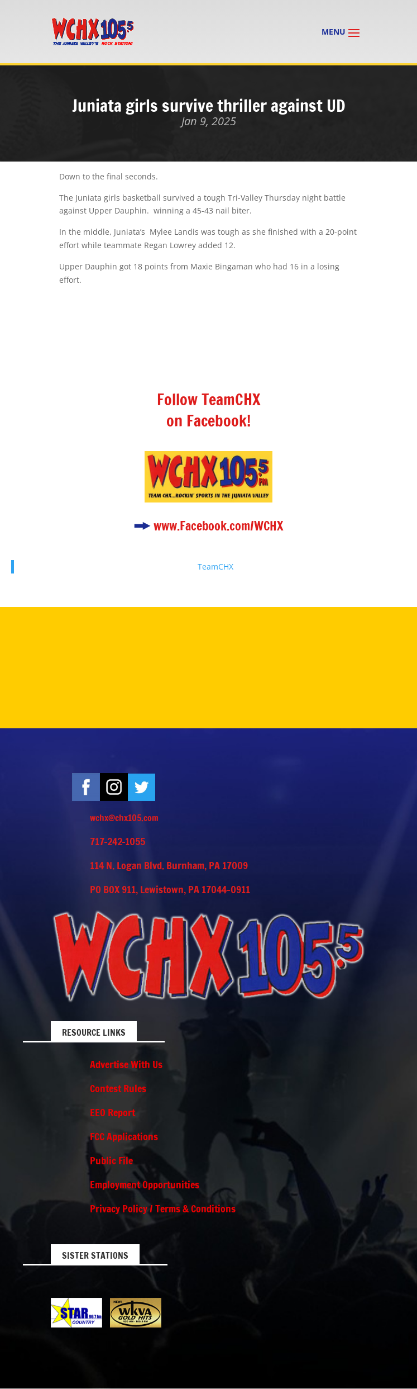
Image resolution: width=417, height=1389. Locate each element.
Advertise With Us (126, 1064)
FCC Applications (124, 1136)
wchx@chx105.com (124, 818)
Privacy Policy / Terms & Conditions (163, 1208)
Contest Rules (118, 1088)
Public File (111, 1160)
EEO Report (112, 1112)
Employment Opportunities (144, 1184)
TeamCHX (215, 566)
